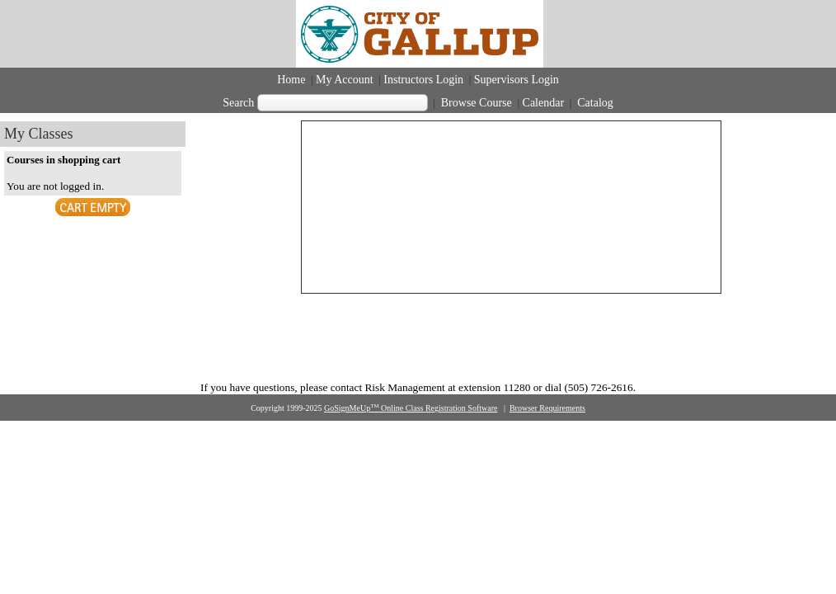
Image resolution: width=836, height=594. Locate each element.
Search (238, 103)
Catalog (594, 103)
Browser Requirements (547, 407)
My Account (344, 79)
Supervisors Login (516, 79)
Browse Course (476, 103)
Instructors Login (423, 79)
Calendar (544, 103)
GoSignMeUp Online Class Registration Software (410, 407)
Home (291, 79)
